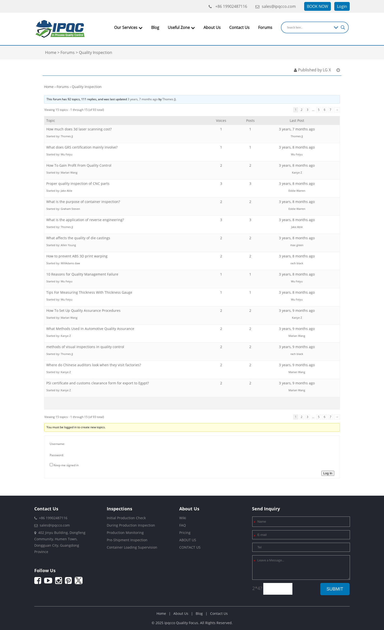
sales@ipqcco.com (275, 6)
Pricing (185, 532)
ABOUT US (187, 540)
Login (342, 6)
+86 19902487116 (228, 6)
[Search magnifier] (342, 27)
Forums (265, 27)
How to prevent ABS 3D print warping (77, 256)
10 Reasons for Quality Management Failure (82, 274)
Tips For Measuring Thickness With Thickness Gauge (89, 292)
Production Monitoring (125, 532)
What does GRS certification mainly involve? (82, 147)
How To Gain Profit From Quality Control (78, 165)
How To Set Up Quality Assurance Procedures (83, 310)
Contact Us (239, 27)
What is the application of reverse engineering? (85, 219)
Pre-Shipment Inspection (127, 540)
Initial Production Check (126, 518)
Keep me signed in (66, 465)
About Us (212, 27)
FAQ (182, 525)
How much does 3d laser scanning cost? (79, 129)
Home (49, 86)
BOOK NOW (317, 6)
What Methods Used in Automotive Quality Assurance (90, 328)
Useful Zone (181, 27)
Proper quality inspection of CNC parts (77, 183)
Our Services (128, 27)
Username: (57, 444)
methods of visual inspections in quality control (85, 346)
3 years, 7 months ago (143, 99)
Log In (327, 473)
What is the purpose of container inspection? (83, 201)
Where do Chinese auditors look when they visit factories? (93, 365)
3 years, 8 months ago (297, 147)
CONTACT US (190, 547)
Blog (155, 27)
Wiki (182, 518)
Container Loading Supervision (132, 547)
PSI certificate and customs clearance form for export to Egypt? (97, 383)
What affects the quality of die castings (78, 238)
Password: (57, 455)
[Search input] (309, 27)
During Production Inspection (131, 525)
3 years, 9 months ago (297, 310)
